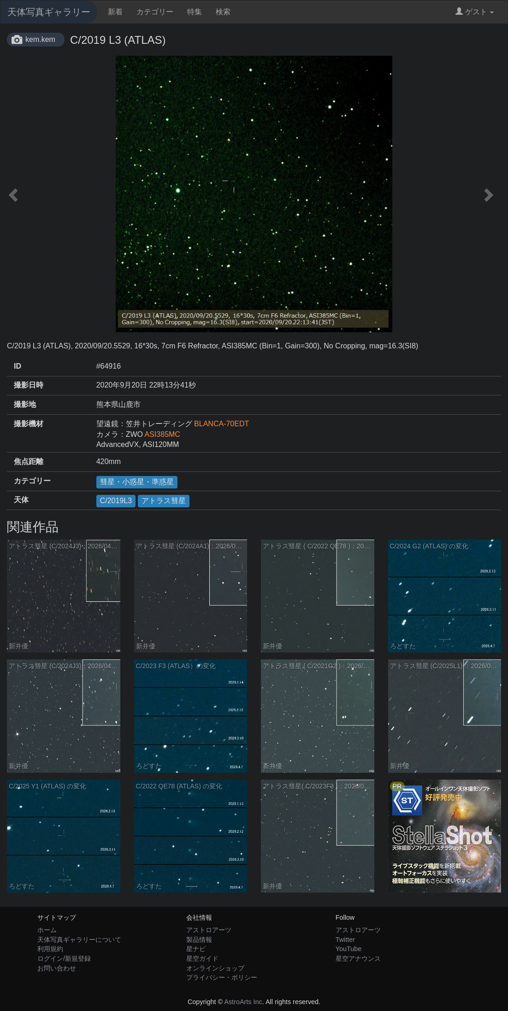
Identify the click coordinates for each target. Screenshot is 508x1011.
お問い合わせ (56, 968)
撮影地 (25, 404)
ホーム (47, 930)
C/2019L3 (116, 501)
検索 (223, 12)
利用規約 (50, 948)
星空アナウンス (358, 958)
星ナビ (196, 948)
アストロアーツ (208, 930)
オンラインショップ (215, 968)
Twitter (345, 939)
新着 (115, 12)
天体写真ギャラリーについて (79, 939)
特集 (194, 12)
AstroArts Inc (243, 1001)
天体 (21, 500)
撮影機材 (28, 424)
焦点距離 (28, 461)
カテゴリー (154, 12)
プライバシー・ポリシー (221, 977)
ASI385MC (162, 434)
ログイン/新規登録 (64, 958)
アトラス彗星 (164, 501)
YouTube (349, 948)
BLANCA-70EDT (221, 424)
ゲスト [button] (474, 12)
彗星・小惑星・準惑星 (137, 482)
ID (17, 366)
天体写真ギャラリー (48, 12)
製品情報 (199, 939)
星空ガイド (202, 958)
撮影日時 (28, 385)
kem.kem (40, 39)
